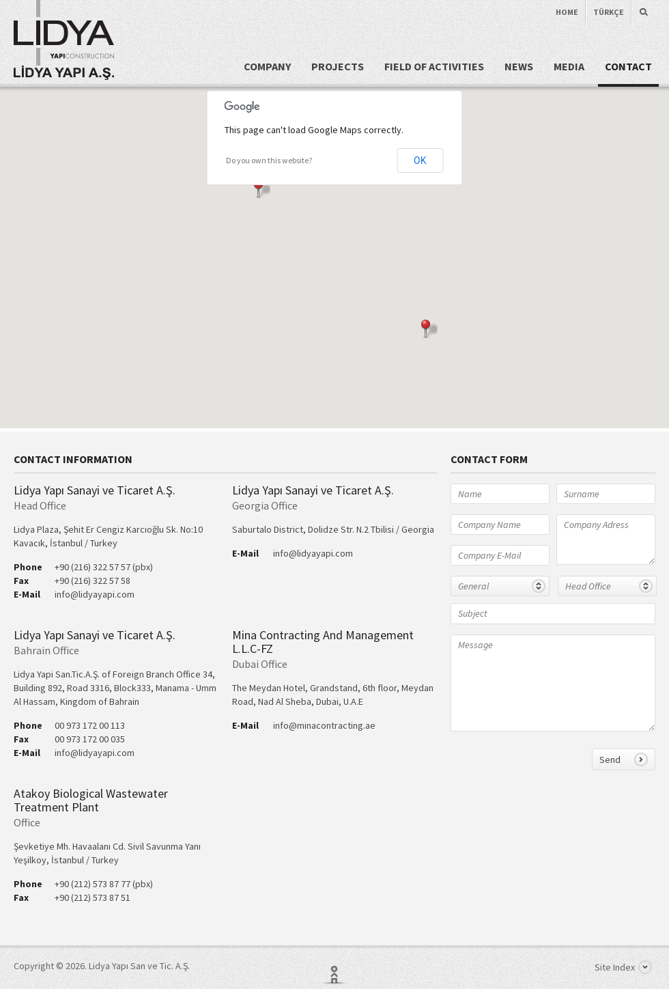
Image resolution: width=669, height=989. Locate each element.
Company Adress (605, 539)
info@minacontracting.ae (324, 725)
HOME (567, 12)
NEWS (518, 66)
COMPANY (267, 66)
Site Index (623, 967)
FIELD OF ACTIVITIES (434, 66)
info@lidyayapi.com (94, 594)
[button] (262, 189)
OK (420, 160)
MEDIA (569, 66)
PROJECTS (337, 66)
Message (553, 683)
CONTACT (628, 66)
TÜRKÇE (608, 12)
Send (623, 759)
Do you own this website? (269, 160)
